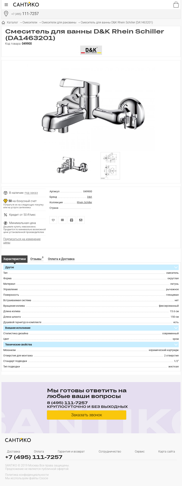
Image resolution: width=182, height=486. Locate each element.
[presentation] (153, 476)
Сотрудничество (110, 451)
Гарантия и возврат (71, 451)
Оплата (39, 451)
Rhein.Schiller (84, 202)
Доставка (13, 451)
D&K (89, 196)
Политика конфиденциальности (27, 474)
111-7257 (25, 14)
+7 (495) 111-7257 (33, 457)
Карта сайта (166, 451)
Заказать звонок (86, 415)
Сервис (140, 451)
